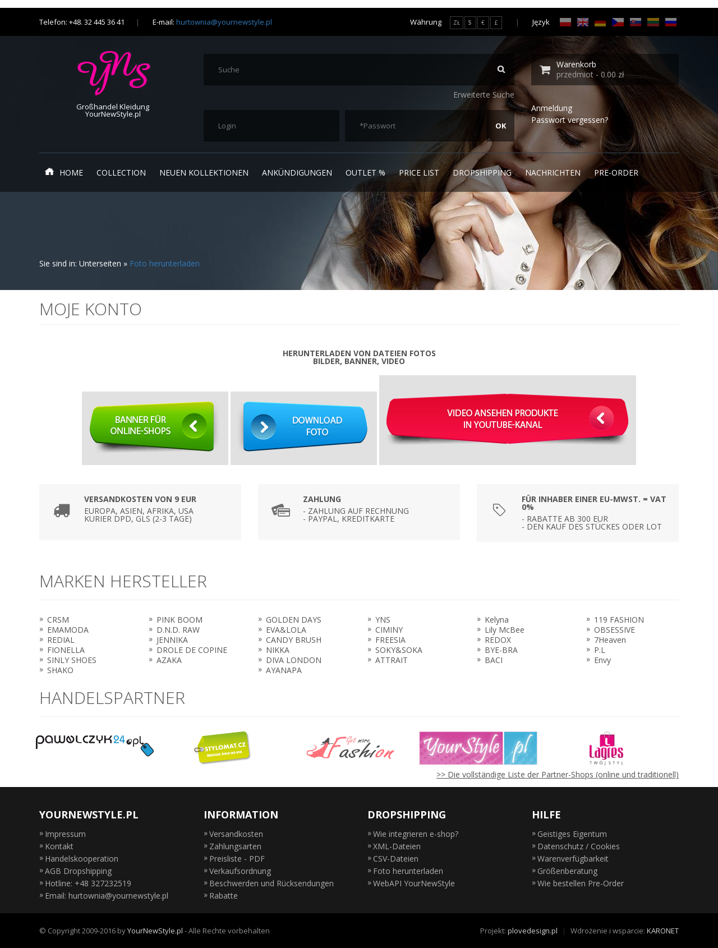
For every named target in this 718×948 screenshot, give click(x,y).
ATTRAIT (391, 660)
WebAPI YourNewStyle (414, 883)
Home (64, 172)
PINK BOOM (179, 619)
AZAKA (169, 660)
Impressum (65, 834)
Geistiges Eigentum (572, 834)
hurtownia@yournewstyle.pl (224, 22)
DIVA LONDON (293, 660)
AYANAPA (284, 670)
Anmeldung (551, 108)
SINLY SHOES (71, 660)
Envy (602, 660)
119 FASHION (619, 619)
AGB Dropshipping (78, 871)
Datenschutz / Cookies (578, 846)
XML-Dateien (397, 846)
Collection (121, 172)
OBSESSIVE (614, 629)
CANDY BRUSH (293, 639)
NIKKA (277, 650)
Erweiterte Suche (483, 94)
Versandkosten (236, 834)
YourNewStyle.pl (155, 931)
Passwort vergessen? (569, 119)
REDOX (498, 639)
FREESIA (390, 639)
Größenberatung (567, 871)
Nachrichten (553, 172)
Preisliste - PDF (237, 858)
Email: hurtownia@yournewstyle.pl (106, 895)
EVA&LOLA (286, 629)
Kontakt (59, 846)
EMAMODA (68, 629)
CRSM (58, 619)
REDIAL (61, 639)
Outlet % (365, 172)
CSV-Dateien (395, 858)
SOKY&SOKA (398, 650)
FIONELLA (66, 650)
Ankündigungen (297, 172)
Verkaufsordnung (240, 871)
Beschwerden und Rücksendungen (271, 883)
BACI (494, 660)
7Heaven (610, 639)
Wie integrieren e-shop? (415, 834)
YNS (382, 619)
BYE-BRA (501, 650)
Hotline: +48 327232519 (88, 883)
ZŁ (456, 22)
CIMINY (389, 629)
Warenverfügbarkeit (573, 858)
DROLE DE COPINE (192, 650)
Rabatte (223, 895)
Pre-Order (616, 172)
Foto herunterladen (165, 263)
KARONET (663, 931)
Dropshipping (482, 172)
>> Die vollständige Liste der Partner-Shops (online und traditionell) (557, 774)
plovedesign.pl (533, 931)
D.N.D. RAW (178, 629)
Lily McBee (504, 629)
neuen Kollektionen (203, 172)
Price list (419, 172)
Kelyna (497, 619)
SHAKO (60, 670)
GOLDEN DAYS (293, 619)
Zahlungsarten (235, 846)
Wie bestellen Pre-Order (580, 883)
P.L (599, 650)
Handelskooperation (81, 858)
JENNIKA (172, 639)
